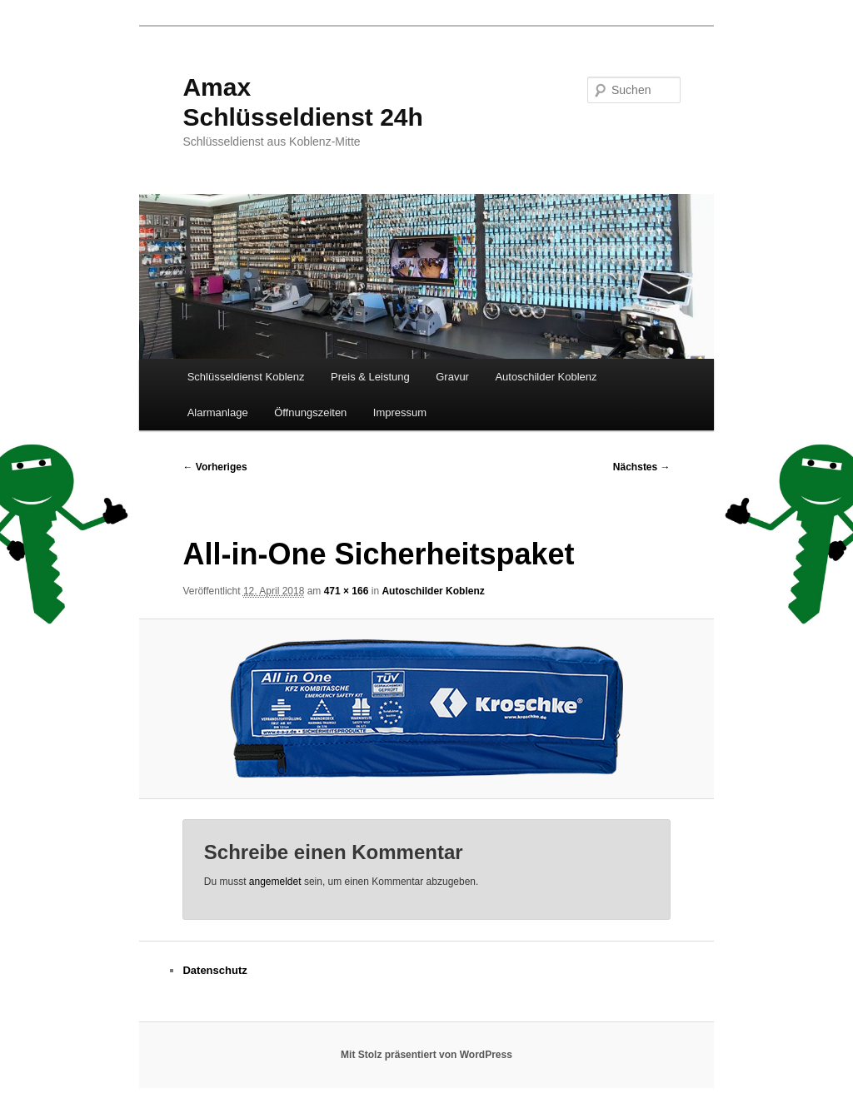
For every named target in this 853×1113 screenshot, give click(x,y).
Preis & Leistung (370, 376)
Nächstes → (642, 467)
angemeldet (275, 881)
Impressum (399, 412)
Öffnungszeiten (310, 412)
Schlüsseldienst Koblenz (246, 376)
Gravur (452, 376)
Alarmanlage (217, 412)
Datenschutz (214, 970)
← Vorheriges (214, 467)
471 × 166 (346, 591)
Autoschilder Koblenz (545, 376)
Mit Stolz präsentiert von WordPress (426, 1055)
